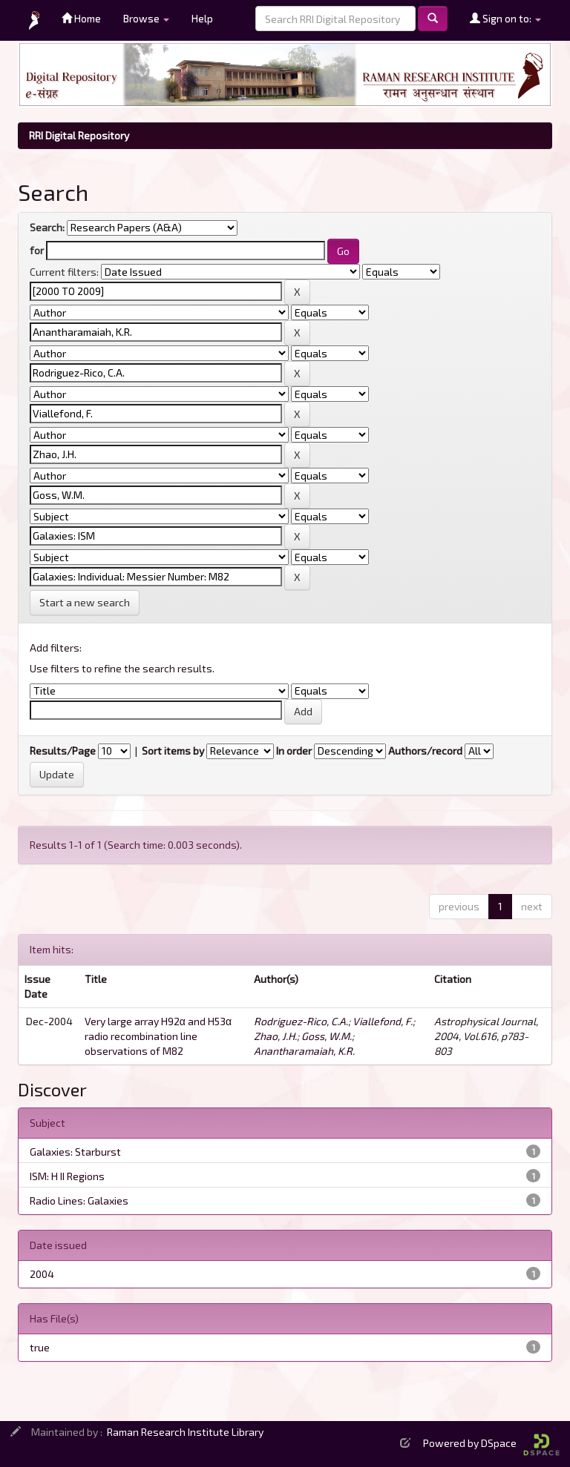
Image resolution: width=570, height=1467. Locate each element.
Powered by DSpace (491, 1443)
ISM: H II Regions (67, 1176)
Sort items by (173, 750)
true (40, 1347)
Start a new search (84, 602)
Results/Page (63, 750)
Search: (47, 227)
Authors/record (425, 750)
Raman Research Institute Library (185, 1431)
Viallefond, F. (383, 1021)
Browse (146, 18)
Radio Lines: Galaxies (79, 1200)
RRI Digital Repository (79, 135)
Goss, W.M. (326, 1036)
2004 (42, 1274)
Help (202, 18)
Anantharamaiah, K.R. (304, 1050)
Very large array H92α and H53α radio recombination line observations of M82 (158, 1036)
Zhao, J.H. (275, 1036)
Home (81, 18)
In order (294, 750)
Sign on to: (505, 18)
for (37, 250)
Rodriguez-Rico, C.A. (301, 1021)
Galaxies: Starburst (75, 1151)
